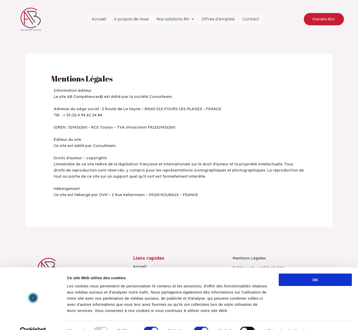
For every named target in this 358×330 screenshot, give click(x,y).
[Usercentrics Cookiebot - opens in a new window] (33, 320)
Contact (250, 19)
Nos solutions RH (175, 19)
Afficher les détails (281, 320)
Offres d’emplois (218, 19)
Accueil (99, 19)
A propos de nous (131, 19)
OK (315, 268)
